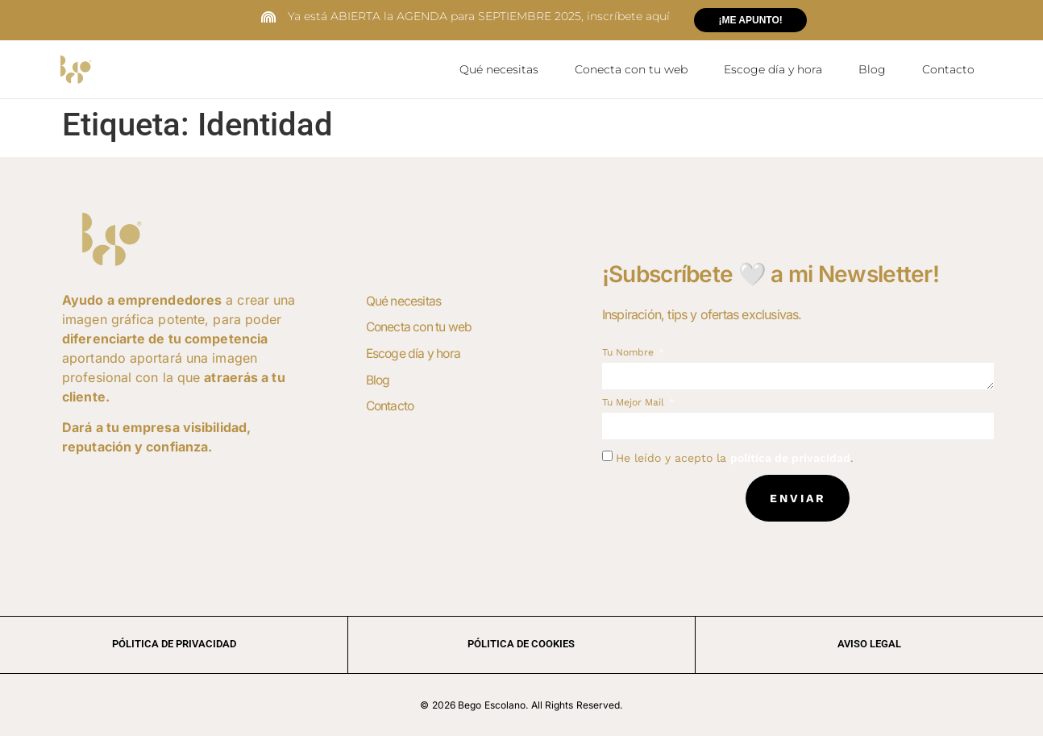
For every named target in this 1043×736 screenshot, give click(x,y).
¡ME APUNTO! (750, 20)
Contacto (948, 69)
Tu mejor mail (634, 402)
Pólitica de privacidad (174, 643)
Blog (872, 69)
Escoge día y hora (773, 69)
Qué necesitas (498, 69)
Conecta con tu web (631, 69)
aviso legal (869, 643)
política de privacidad (790, 457)
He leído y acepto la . (735, 457)
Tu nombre (629, 352)
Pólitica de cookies (521, 643)
